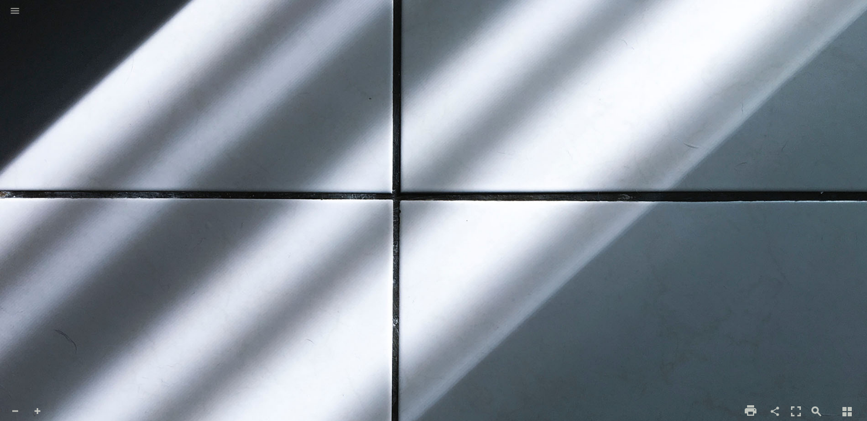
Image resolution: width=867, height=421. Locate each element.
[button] (15, 11)
